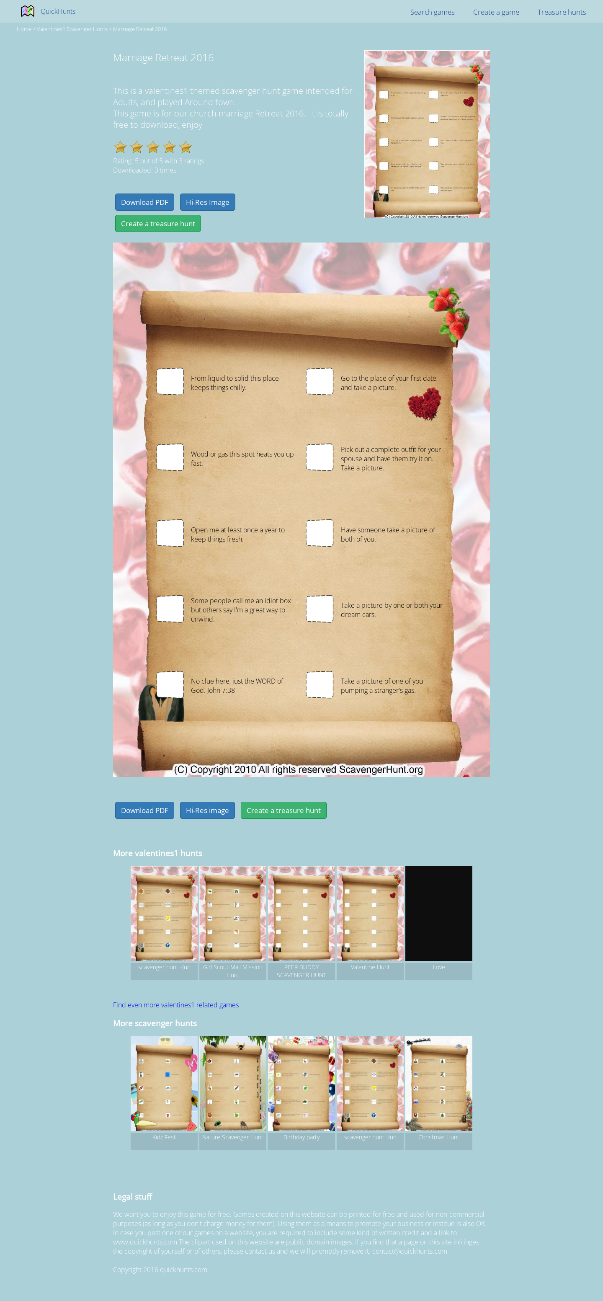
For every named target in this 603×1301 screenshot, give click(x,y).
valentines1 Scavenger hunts (72, 29)
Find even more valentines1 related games (176, 1004)
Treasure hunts (562, 12)
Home (24, 29)
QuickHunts (58, 11)
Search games (432, 12)
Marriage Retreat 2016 (140, 29)
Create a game (496, 12)
